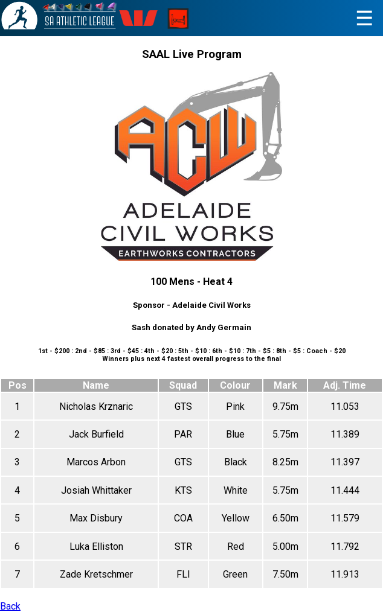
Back (10, 606)
